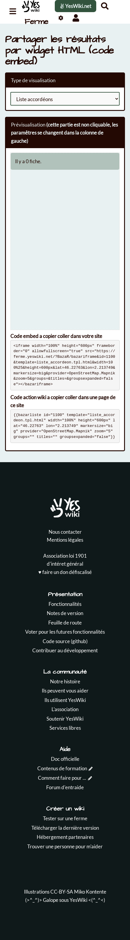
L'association (65, 709)
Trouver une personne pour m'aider (65, 846)
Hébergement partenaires (65, 837)
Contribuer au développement (65, 650)
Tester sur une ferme (65, 818)
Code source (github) (65, 641)
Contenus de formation (62, 768)
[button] (76, 18)
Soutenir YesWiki (65, 719)
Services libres (65, 728)
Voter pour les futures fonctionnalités (65, 632)
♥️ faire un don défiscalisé (65, 572)
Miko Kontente (90, 892)
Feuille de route (65, 622)
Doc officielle (65, 759)
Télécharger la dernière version (65, 828)
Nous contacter (65, 532)
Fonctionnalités (65, 604)
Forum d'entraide (65, 787)
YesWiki (78, 900)
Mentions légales (65, 540)
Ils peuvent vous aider (65, 690)
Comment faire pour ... (62, 778)
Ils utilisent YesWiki (65, 700)
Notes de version (65, 613)
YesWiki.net (75, 6)
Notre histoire (65, 681)
